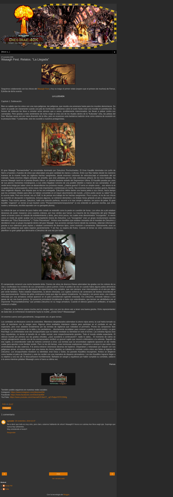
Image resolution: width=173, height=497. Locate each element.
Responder (11, 433)
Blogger (66, 495)
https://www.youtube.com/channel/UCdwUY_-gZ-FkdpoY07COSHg (38, 397)
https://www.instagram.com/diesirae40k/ (28, 392)
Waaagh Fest (43, 89)
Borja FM (8, 486)
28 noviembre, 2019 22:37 (25, 421)
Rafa (7, 489)
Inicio (58, 474)
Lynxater (10, 421)
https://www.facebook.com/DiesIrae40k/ (27, 395)
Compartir (6, 408)
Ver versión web (58, 479)
